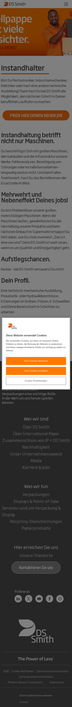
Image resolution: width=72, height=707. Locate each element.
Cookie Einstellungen (36, 380)
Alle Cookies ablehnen (36, 361)
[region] (36, 353)
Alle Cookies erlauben (36, 370)
